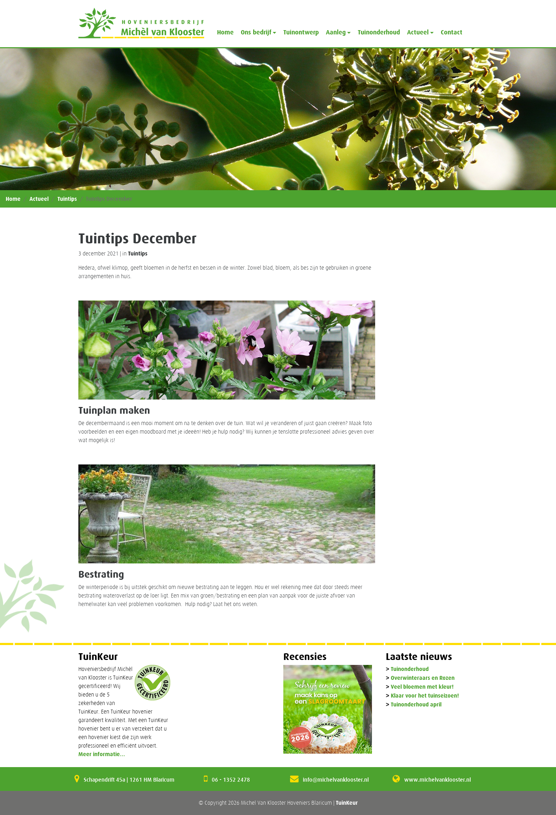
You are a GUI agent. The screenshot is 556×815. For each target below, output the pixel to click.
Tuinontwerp (301, 32)
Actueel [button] (418, 32)
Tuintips (67, 199)
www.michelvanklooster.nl (437, 779)
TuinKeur (347, 802)
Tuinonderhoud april (416, 704)
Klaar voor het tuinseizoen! (425, 696)
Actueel (39, 199)
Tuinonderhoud (379, 32)
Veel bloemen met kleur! (422, 687)
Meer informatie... (101, 754)
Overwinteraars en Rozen (423, 678)
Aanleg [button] (336, 32)
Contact (451, 32)
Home (225, 32)
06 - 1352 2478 (231, 779)
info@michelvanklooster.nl (336, 779)
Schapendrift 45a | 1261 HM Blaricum (129, 779)
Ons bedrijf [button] (256, 32)
